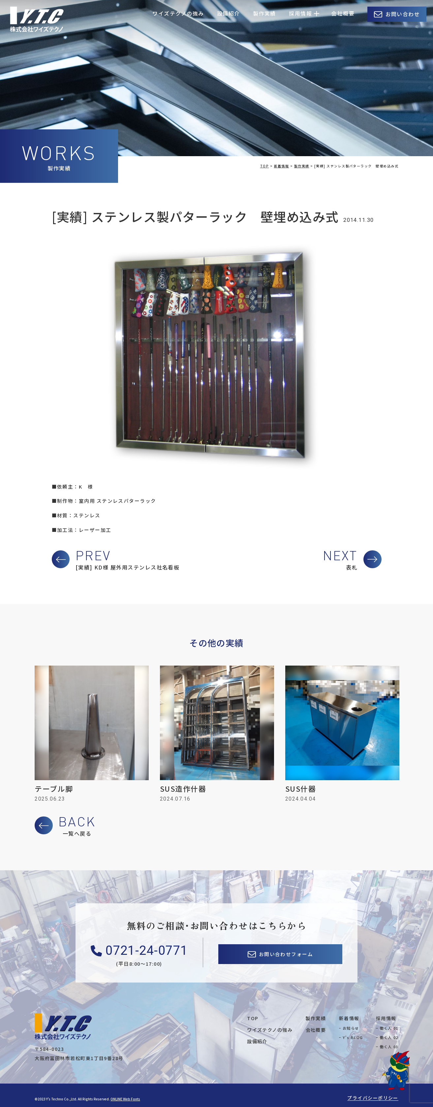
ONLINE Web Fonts (125, 1098)
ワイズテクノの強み (178, 13)
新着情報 (349, 1018)
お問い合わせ (403, 14)
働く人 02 (389, 1037)
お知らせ (351, 1028)
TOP (252, 1018)
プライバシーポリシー (372, 1097)
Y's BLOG (353, 1037)
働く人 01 (389, 1028)
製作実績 (264, 13)
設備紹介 (228, 13)
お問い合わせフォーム (286, 954)
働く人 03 (389, 1046)
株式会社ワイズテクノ (37, 19)
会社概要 (343, 13)
